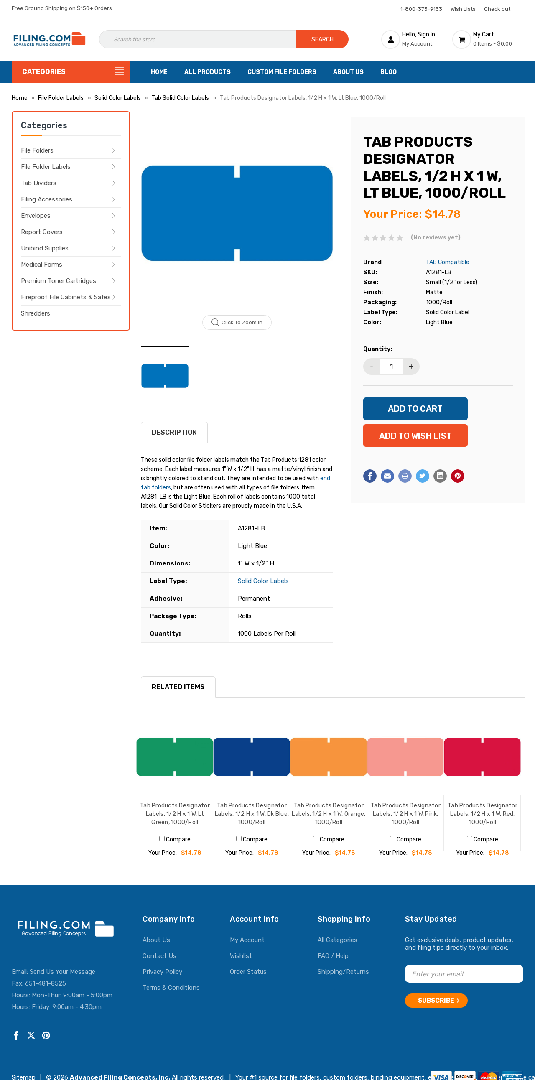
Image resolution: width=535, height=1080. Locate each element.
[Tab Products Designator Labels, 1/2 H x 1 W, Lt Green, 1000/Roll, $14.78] (174, 756)
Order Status (248, 972)
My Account (247, 940)
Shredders (35, 313)
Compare (175, 839)
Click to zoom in (237, 322)
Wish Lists (463, 9)
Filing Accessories (46, 199)
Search (322, 39)
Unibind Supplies (45, 248)
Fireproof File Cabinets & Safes (66, 297)
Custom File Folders (281, 72)
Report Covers (42, 232)
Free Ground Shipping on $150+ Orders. (62, 8)
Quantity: (377, 349)
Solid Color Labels (263, 581)
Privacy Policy (162, 972)
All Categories (337, 940)
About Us (348, 72)
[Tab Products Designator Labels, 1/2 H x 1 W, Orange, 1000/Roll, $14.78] (328, 756)
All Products (207, 72)
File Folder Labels (46, 167)
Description (174, 432)
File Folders (37, 150)
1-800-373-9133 (421, 9)
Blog (388, 72)
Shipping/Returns (343, 972)
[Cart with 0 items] (487, 39)
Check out (497, 9)
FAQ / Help (333, 956)
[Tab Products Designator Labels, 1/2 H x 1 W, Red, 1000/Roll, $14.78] (482, 756)
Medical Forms (41, 264)
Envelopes (36, 215)
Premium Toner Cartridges (58, 281)
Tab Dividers (38, 183)
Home (159, 72)
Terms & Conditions (171, 987)
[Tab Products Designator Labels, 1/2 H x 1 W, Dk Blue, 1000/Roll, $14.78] (251, 756)
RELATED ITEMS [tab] (178, 687)
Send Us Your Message (62, 972)
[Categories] (71, 72)
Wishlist (241, 956)
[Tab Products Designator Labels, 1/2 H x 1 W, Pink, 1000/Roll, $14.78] (405, 756)
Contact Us (159, 956)
